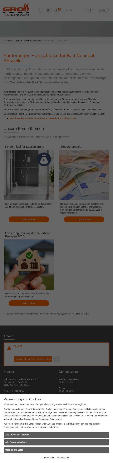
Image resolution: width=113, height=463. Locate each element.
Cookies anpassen (14, 450)
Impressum (49, 458)
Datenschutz (63, 458)
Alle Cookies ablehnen (16, 442)
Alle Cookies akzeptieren (17, 435)
